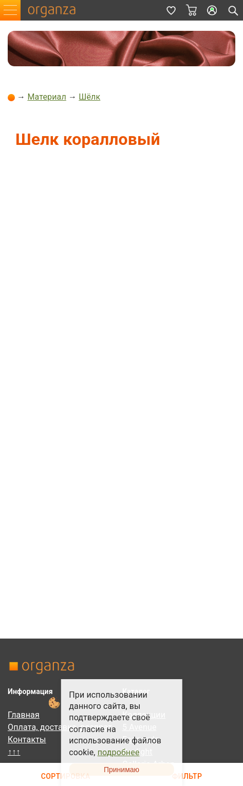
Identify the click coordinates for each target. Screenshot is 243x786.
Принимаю (121, 769)
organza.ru (56, 10)
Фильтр (187, 776)
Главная (24, 715)
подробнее (119, 752)
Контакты (27, 739)
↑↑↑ (14, 752)
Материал (46, 97)
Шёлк (89, 97)
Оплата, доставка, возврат (60, 727)
